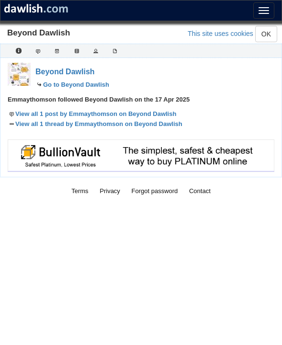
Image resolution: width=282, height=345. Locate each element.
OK (266, 34)
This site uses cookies (220, 33)
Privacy (110, 191)
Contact (200, 191)
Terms (79, 191)
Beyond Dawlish (65, 72)
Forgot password (155, 191)
